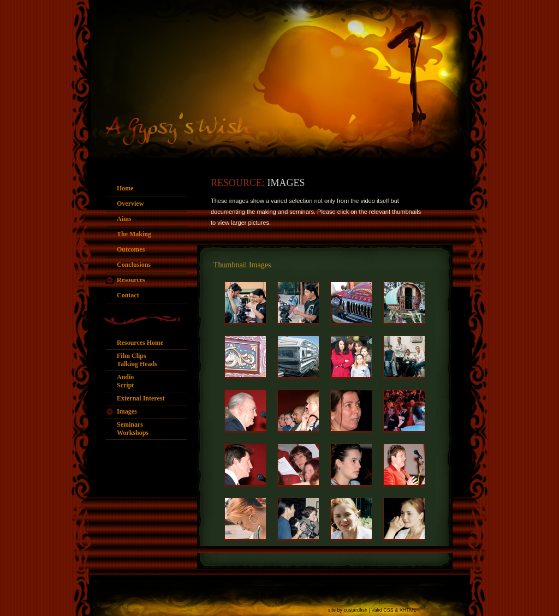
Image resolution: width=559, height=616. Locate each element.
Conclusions (134, 264)
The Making (134, 234)
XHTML (408, 610)
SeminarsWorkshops (132, 428)
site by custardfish (347, 610)
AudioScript (125, 381)
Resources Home (140, 342)
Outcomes (131, 249)
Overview (130, 203)
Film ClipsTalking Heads (137, 360)
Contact (128, 295)
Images (127, 411)
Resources (131, 280)
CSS (388, 610)
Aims (124, 219)
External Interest (140, 398)
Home (125, 188)
